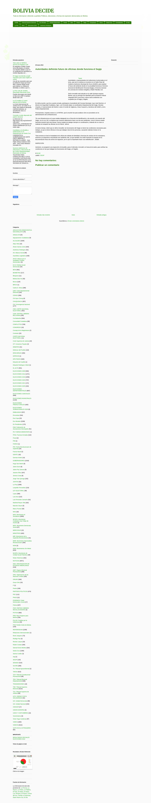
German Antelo (17, 457)
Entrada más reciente (43, 215)
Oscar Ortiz (16, 582)
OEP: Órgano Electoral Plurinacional (20, 571)
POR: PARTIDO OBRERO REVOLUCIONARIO (21, 609)
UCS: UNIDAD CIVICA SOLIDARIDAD (20, 697)
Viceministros (17, 716)
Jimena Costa (17, 475)
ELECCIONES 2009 (19, 371)
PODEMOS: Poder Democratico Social (19, 601)
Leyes (15, 493)
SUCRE (15, 666)
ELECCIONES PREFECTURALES (19, 403)
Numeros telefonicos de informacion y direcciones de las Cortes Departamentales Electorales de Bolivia (21, 150)
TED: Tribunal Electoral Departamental (20, 680)
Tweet (80, 78)
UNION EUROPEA (18, 710)
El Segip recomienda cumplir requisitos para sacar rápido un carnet (22, 77)
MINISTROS (17, 533)
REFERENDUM (18, 629)
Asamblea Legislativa (19, 256)
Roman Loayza (17, 641)
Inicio (73, 215)
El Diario (26, 791)
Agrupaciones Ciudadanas (21, 238)
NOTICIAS (16, 561)
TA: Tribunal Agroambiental (21, 668)
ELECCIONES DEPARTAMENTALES (19, 389)
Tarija (84, 22)
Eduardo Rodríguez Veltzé (21, 365)
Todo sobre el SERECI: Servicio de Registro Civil (20, 63)
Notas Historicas (18, 558)
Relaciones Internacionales (21, 632)
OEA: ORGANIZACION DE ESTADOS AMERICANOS (21, 564)
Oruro (101, 22)
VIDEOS (15, 725)
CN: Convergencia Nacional (21, 304)
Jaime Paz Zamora (18, 469)
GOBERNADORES (19, 460)
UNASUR (16, 707)
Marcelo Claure (17, 505)
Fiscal (15, 438)
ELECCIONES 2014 (19, 374)
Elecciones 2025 (32, 25)
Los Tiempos (17, 793)
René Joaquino (17, 635)
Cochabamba (119, 22)
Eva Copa (16, 418)
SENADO (16, 663)
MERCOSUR (17, 530)
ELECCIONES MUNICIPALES (22, 398)
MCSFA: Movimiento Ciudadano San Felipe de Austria (20, 521)
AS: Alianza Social (18, 253)
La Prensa (24, 788)
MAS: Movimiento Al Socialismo (19, 515)
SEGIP (42, 155)
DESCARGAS (17, 353)
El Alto (128, 22)
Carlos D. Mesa (17, 288)
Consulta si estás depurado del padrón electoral (22, 116)
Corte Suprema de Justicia (21, 341)
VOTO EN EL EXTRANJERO (22, 728)
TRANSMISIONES (18, 684)
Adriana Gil (16, 235)
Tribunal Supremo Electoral (29, 22)
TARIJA (15, 671)
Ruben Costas (17, 644)
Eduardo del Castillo (19, 362)
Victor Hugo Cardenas (19, 719)
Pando (65, 22)
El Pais (15, 791)
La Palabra (27, 790)
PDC (14, 594)
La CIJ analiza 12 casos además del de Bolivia (20, 101)
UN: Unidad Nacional (19, 704)
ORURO (15, 579)
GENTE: (15, 454)
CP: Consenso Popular (20, 344)
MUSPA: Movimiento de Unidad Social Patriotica (20, 554)
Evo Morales (43, 22)
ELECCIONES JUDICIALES (21, 393)
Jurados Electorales (55, 22)
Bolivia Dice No (17, 278)
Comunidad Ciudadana (20, 321)
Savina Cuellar (17, 653)
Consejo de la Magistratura (21, 330)
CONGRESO (17, 327)
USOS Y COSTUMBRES (20, 713)
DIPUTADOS (17, 359)
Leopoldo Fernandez (19, 487)
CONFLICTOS (17, 324)
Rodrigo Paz (16, 638)
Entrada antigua (101, 215)
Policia (15, 605)
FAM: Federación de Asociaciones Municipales (21, 428)
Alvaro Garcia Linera (19, 247)
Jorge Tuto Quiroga (19, 478)
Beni (72, 22)
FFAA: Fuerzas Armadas (20, 435)
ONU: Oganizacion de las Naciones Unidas (20, 575)
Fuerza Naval (17, 451)
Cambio (20, 795)
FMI (14, 441)
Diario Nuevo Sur (18, 797)
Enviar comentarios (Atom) (76, 221)
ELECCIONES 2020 (19, 380)
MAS (23, 25)
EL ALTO (15, 368)
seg (14, 656)
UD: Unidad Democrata (20, 701)
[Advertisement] (71, 43)
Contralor (16, 333)
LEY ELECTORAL (18, 490)
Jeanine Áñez (17, 472)
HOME (16, 22)
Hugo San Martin (18, 463)
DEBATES (16, 347)
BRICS (15, 285)
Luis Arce (16, 496)
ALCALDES (16, 241)
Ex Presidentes (17, 424)
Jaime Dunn (16, 466)
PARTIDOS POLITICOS (20, 591)
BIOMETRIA (16, 273)
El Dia (26, 797)
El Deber (20, 791)
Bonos (15, 281)
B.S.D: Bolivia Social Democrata (19, 265)
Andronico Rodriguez (45, 25)
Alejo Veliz (16, 244)
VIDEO (15, 722)
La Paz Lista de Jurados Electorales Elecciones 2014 (21, 91)
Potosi (78, 22)
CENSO (15, 295)
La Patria (20, 790)
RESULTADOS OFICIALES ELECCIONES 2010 (21, 738)
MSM (14, 545)
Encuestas (16, 415)
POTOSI (15, 612)
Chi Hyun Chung (18, 298)
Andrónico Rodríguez (19, 250)
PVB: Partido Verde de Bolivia (22, 625)
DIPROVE (16, 356)
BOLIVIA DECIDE (33, 11)
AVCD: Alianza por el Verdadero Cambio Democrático (19, 260)
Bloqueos (16, 276)
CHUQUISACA (17, 301)
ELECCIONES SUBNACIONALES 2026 (20, 408)
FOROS (15, 444)
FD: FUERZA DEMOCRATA (21, 432)
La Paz (16, 25)
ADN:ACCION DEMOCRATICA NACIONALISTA (22, 231)
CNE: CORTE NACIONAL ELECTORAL (21, 309)
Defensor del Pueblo (19, 350)
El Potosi (24, 793)
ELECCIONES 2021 (19, 383)
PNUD (15, 597)
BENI (14, 269)
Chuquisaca (93, 22)
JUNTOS (15, 481)
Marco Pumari (17, 508)
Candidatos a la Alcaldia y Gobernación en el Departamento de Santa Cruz (22, 131)
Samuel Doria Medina (19, 647)
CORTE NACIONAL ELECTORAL (19, 337)
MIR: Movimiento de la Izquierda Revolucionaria (20, 537)
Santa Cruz (109, 22)
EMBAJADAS (17, 412)
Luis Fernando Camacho (20, 499)
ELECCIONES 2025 (19, 386)
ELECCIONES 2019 (19, 377)
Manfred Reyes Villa (19, 502)
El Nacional (26, 795)
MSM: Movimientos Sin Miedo (22, 548)
